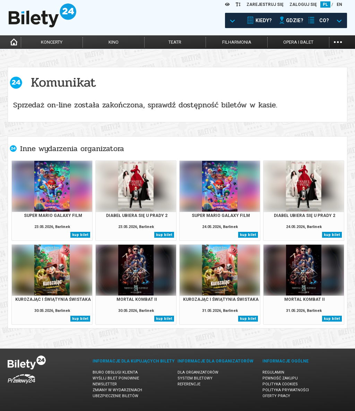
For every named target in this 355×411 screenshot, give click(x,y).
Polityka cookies (280, 384)
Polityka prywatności (285, 390)
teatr (174, 42)
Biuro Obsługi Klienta (115, 372)
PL (325, 4)
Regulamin (273, 372)
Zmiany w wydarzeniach (117, 390)
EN (339, 4)
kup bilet (80, 235)
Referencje (189, 384)
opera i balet (298, 42)
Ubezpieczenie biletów (115, 396)
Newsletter (105, 384)
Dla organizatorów (198, 372)
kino (114, 42)
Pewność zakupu (280, 378)
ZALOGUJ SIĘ (303, 4)
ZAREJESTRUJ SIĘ (265, 4)
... (338, 41)
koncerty (51, 42)
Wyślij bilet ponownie (116, 378)
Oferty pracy (276, 396)
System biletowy (195, 378)
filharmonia (236, 42)
